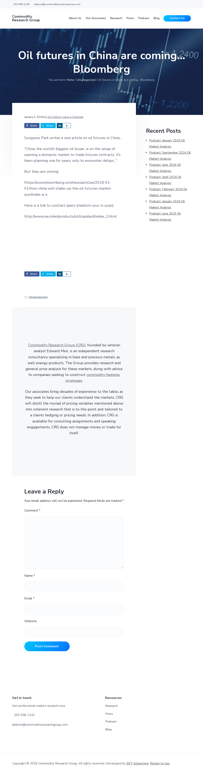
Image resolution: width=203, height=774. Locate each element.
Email (29, 598)
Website (30, 621)
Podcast (111, 721)
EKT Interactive (138, 763)
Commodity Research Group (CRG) (57, 345)
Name (29, 575)
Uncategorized (38, 297)
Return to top (160, 763)
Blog (108, 729)
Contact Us (177, 18)
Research (112, 706)
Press (109, 714)
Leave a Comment (72, 117)
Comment (32, 510)
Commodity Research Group (26, 18)
